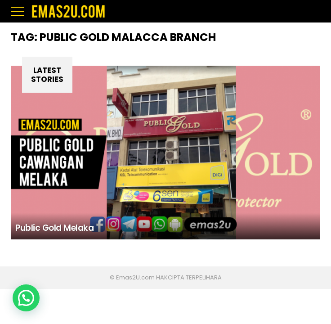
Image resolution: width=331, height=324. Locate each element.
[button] (26, 297)
